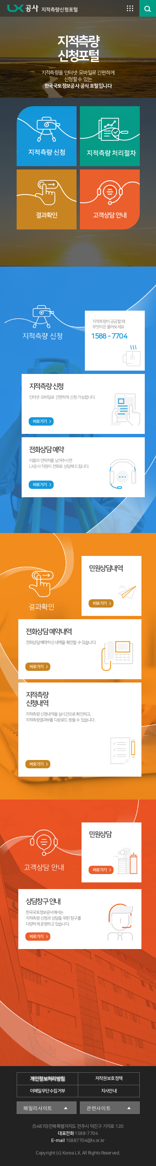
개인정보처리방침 (47, 1078)
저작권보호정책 (108, 1078)
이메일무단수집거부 (47, 1091)
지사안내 (108, 1091)
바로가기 (39, 421)
